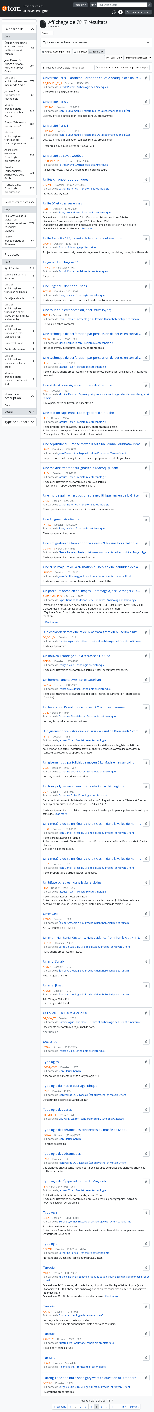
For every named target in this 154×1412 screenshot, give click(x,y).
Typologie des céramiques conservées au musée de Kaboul (85, 1130)
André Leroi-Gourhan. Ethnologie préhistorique (19, 155)
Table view (96, 51)
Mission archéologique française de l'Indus (19, 288)
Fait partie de (14, 29)
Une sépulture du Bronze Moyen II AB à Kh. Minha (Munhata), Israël (92, 444)
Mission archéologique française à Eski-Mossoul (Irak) (19, 331)
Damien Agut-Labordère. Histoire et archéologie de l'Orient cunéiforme (100, 641)
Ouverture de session (137, 12)
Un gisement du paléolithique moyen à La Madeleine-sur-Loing (88, 762)
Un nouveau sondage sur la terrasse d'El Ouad (76, 656)
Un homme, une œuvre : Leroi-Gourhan (72, 680)
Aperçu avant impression (56, 51)
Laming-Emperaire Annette (19, 276)
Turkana (49, 1357)
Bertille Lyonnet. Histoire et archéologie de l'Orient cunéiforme (95, 1221)
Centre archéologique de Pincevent (19, 240)
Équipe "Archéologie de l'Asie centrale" (81, 1315)
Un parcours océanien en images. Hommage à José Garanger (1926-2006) (92, 591)
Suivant (134, 1406)
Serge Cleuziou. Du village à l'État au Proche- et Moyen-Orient (94, 946)
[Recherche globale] (122, 4)
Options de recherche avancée (65, 42)
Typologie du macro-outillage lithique (70, 1086)
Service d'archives (17, 202)
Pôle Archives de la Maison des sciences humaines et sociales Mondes (19, 223)
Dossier (19, 412)
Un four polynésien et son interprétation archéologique (83, 786)
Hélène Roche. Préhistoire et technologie (82, 1366)
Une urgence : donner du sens (65, 286)
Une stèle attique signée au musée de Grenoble (77, 385)
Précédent (60, 1406)
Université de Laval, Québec (63, 156)
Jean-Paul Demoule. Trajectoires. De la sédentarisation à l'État (94, 111)
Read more (88, 228)
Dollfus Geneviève (19, 350)
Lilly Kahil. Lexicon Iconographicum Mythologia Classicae (91, 1118)
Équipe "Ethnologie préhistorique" (19, 124)
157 (124, 1406)
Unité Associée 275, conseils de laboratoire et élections (82, 238)
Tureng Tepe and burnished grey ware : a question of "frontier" (89, 1378)
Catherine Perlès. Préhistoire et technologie (84, 188)
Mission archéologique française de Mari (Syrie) (19, 110)
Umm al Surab (53, 961)
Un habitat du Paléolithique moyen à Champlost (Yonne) (84, 707)
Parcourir (79, 4)
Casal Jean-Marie (19, 298)
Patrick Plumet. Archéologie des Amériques (83, 87)
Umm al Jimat (53, 985)
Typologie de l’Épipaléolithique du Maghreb (74, 1181)
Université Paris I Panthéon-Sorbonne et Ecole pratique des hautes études (92, 78)
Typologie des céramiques (62, 1153)
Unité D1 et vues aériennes (62, 203)
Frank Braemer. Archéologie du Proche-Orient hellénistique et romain (99, 319)
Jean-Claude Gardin (70, 1071)
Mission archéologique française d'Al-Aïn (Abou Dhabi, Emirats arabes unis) (19, 312)
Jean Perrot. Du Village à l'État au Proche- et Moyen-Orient (19, 66)
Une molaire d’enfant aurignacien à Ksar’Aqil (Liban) (80, 468)
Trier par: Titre (113, 57)
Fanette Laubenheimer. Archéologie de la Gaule (19, 173)
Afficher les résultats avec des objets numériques (122, 67)
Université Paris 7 (55, 102)
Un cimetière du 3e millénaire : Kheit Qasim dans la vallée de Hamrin (92, 824)
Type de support (16, 422)
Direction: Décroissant (137, 57)
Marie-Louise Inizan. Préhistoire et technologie (86, 343)
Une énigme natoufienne (61, 519)
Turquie (49, 1267)
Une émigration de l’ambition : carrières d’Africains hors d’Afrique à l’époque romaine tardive (92, 543)
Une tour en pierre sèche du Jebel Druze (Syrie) (77, 310)
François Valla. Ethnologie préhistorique (19, 188)
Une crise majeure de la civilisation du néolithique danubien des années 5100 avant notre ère (92, 567)
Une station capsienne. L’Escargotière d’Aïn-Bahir (78, 413)
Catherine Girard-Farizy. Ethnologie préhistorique (87, 716)
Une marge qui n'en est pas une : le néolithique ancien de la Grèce (91, 495)
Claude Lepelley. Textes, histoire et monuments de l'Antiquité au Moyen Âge (102, 552)
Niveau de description (12, 396)
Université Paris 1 (55, 125)
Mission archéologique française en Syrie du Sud (19, 378)
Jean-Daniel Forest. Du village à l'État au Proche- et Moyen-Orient (96, 832)
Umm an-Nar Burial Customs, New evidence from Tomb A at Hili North (92, 937)
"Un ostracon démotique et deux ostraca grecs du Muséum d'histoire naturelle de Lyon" (92, 632)
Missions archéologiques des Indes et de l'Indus (19, 81)
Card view (80, 51)
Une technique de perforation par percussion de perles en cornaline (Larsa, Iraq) (92, 334)
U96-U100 (50, 1042)
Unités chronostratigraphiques (65, 179)
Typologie (50, 1212)
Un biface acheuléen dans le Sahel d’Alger (73, 882)
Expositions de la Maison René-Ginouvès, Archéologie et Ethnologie (98, 600)
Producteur (12, 254)
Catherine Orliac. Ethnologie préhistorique (83, 795)
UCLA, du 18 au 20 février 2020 (65, 1013)
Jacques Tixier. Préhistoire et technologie (19, 95)
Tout (7, 36)
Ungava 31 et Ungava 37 (60, 262)
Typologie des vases (57, 1109)
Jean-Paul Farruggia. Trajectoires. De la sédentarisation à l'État (95, 576)
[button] (113, 12)
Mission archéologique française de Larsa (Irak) (19, 361)
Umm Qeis (50, 914)
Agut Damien (19, 268)
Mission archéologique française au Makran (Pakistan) (19, 138)
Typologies (51, 1062)
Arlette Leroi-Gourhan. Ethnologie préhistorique (86, 1343)
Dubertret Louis (19, 343)
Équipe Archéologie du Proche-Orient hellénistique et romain (19, 48)
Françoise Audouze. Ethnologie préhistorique (85, 212)
